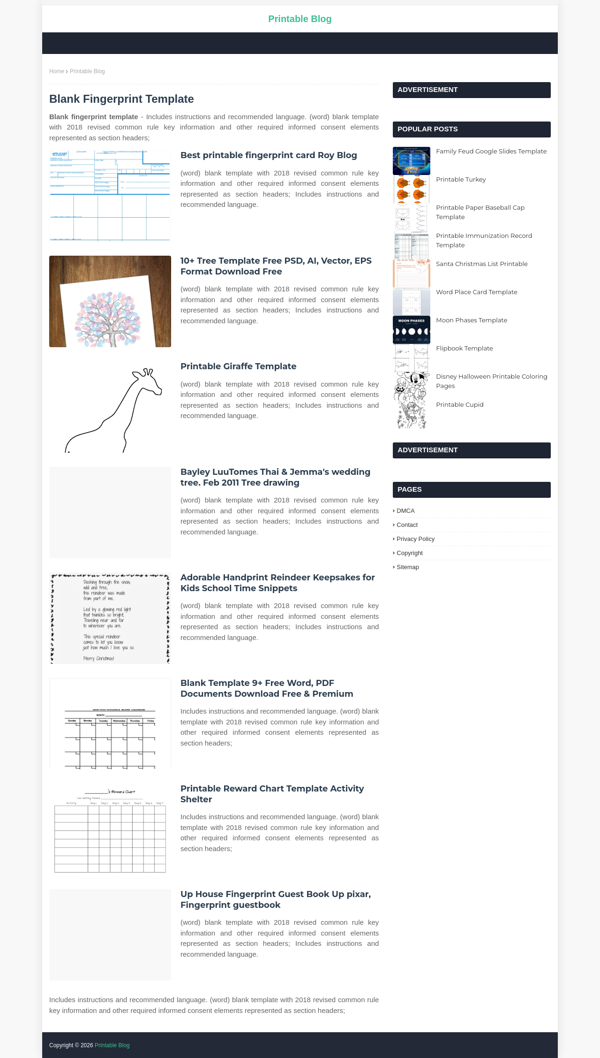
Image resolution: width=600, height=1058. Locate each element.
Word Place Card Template (476, 292)
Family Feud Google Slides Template (491, 151)
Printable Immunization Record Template (484, 240)
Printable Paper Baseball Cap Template (480, 212)
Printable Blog (300, 19)
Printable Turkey (461, 179)
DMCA (405, 510)
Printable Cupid (460, 404)
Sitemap (408, 567)
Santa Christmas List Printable (481, 263)
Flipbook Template (464, 348)
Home (56, 71)
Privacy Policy (416, 538)
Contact (407, 524)
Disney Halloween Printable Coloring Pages (492, 381)
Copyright (410, 552)
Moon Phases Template (471, 320)
